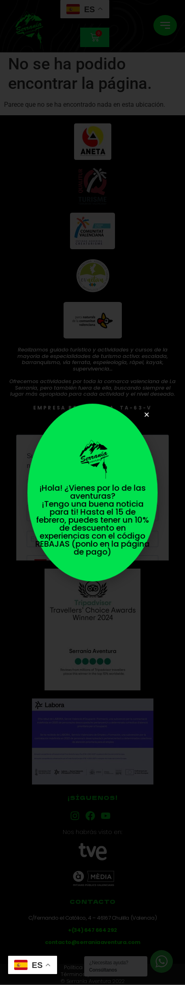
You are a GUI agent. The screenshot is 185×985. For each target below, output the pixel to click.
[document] (92, 492)
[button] (144, 418)
